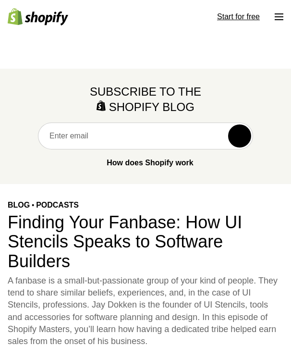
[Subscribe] (239, 136)
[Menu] (279, 16)
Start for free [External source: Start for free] (238, 16)
